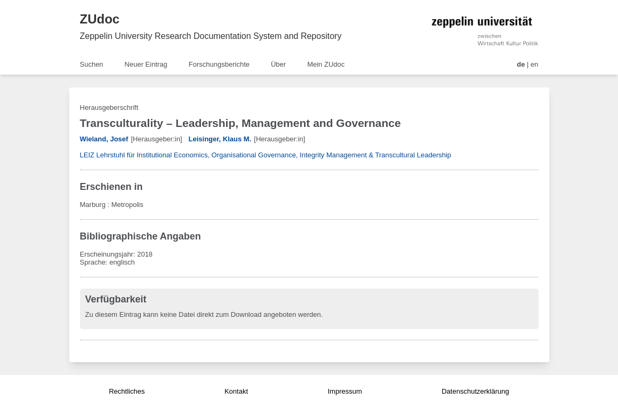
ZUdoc (100, 19)
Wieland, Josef (104, 139)
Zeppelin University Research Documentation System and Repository (211, 36)
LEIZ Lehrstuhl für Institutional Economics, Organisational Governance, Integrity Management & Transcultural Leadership (266, 155)
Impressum (344, 391)
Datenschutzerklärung (475, 391)
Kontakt (236, 391)
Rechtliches (127, 391)
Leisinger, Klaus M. (220, 139)
